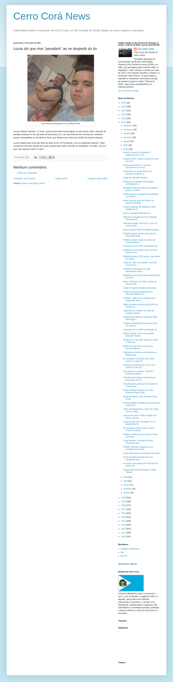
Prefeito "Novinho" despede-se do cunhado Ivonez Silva (138, 448)
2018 (123, 505)
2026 (123, 103)
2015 (123, 517)
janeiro (127, 492)
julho (126, 145)
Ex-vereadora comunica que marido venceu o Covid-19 (139, 360)
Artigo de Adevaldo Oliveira (135, 178)
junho (126, 149)
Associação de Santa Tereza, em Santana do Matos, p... (137, 172)
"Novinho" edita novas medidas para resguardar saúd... (139, 299)
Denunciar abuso (127, 564)
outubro (127, 133)
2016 (123, 513)
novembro (128, 129)
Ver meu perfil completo (128, 91)
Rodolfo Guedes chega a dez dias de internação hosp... (139, 234)
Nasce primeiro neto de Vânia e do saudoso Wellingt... (138, 201)
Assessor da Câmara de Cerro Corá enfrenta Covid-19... (139, 366)
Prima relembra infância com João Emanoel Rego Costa (138, 391)
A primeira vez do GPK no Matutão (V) (140, 329)
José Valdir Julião (145, 49)
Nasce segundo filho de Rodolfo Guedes (141, 230)
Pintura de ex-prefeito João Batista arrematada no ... (138, 183)
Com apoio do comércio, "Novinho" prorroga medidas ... (138, 372)
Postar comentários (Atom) (33, 183)
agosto (127, 141)
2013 (123, 525)
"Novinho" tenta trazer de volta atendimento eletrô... (136, 270)
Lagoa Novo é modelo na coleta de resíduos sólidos (138, 311)
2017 (123, 509)
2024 (123, 110)
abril (126, 481)
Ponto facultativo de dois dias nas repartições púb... (138, 458)
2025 (123, 106)
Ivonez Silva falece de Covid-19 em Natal (141, 453)
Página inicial (61, 178)
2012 (123, 529)
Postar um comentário (27, 173)
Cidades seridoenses (130, 549)
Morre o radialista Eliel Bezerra (136, 213)
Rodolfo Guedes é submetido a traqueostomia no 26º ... (137, 153)
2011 (123, 533)
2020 (123, 497)
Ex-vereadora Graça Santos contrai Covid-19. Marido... (138, 429)
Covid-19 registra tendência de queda (139, 288)
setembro (128, 137)
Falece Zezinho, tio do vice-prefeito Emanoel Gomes (138, 334)
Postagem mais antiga (97, 178)
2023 (123, 114)
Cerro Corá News (51, 16)
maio (126, 477)
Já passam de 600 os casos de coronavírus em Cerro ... (137, 166)
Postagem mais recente (24, 178)
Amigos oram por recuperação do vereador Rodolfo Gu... (138, 293)
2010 (123, 536)
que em (124, 556)
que (122, 552)
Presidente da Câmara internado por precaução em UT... (139, 378)
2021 (123, 122)
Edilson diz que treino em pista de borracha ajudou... (138, 347)
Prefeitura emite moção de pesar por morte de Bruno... (139, 241)
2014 (123, 521)
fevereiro (128, 489)
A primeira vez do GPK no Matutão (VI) (140, 246)
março (127, 485)
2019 (123, 501)
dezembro (128, 125)
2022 (123, 118)
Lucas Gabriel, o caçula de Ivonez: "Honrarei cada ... (138, 441)
